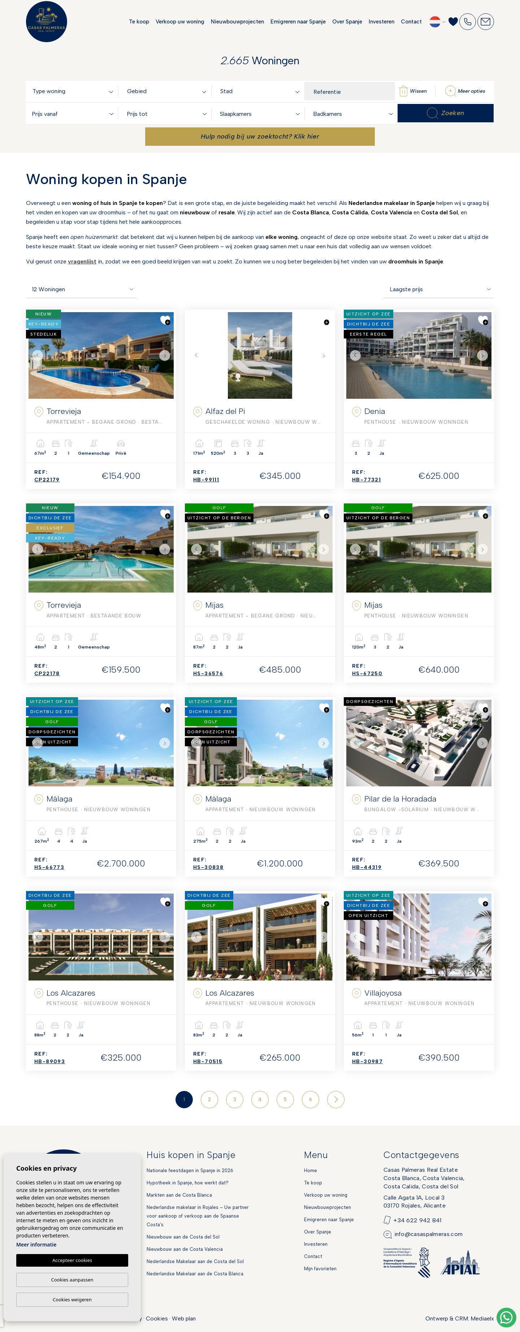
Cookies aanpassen (72, 1279)
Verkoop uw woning (180, 21)
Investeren (381, 21)
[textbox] (74, 91)
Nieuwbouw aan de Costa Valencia (185, 1249)
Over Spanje (347, 21)
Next (166, 355)
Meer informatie (36, 1244)
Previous (36, 355)
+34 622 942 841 (417, 1220)
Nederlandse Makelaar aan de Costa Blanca (195, 1273)
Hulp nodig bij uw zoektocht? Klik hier (260, 136)
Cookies (157, 1318)
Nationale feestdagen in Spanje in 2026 (190, 1170)
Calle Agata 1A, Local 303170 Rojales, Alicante (415, 1201)
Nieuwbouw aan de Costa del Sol (183, 1237)
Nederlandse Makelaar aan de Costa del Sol (195, 1261)
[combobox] (74, 91)
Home (310, 1170)
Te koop (139, 21)
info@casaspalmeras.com (428, 1234)
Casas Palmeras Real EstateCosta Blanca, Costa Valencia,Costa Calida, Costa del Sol (424, 1178)
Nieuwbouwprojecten (237, 21)
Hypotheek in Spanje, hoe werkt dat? (188, 1182)
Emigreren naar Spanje (298, 21)
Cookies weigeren (72, 1299)
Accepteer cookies (72, 1260)
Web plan (184, 1318)
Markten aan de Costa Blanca (179, 1195)
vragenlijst (82, 261)
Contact (411, 21)
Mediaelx (482, 1318)
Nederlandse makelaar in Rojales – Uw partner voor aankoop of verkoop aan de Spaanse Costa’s (198, 1216)
